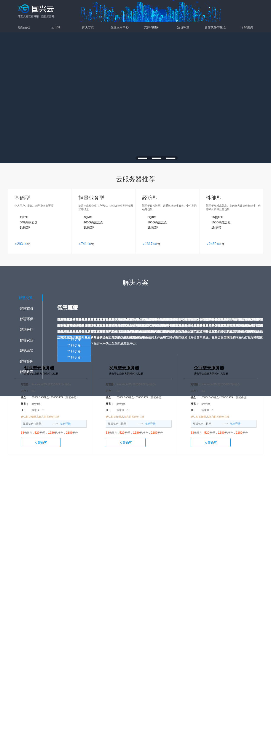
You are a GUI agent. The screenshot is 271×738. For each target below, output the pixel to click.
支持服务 (178, 640)
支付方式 (212, 654)
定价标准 (183, 27)
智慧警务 (110, 689)
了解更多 (74, 345)
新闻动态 (212, 647)
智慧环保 (110, 654)
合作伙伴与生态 (215, 27)
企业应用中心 (119, 27)
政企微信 (144, 654)
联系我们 (212, 661)
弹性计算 (76, 640)
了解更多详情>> (135, 498)
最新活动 (24, 27)
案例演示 (178, 647)
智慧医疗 (110, 661)
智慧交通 (110, 640)
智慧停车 (144, 675)
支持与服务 (151, 27)
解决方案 (88, 27)
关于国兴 (212, 640)
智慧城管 (110, 675)
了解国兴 (247, 27)
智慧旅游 (110, 647)
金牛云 (144, 640)
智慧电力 (144, 668)
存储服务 (76, 647)
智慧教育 (110, 682)
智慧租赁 (144, 661)
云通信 (144, 647)
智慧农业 (110, 668)
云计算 (55, 27)
